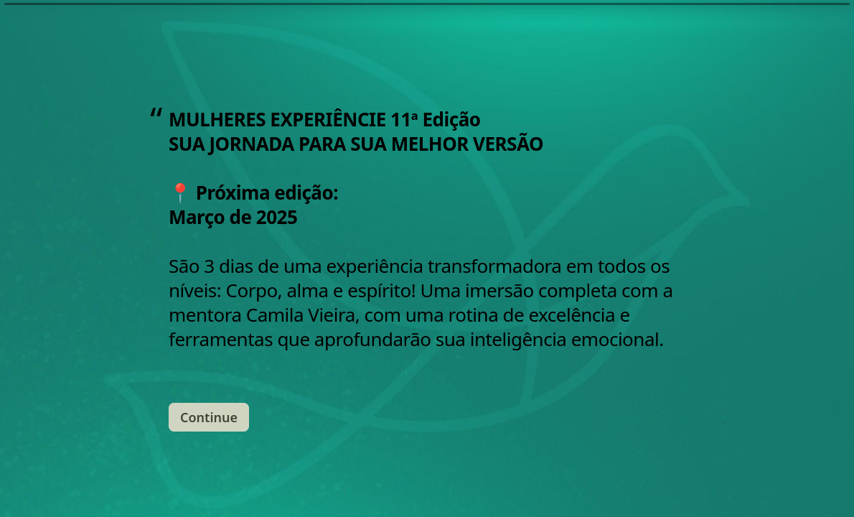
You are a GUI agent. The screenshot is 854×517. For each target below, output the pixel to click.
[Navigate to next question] (696, 482)
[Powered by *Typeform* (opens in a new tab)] (772, 482)
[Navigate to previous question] (671, 482)
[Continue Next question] (209, 396)
